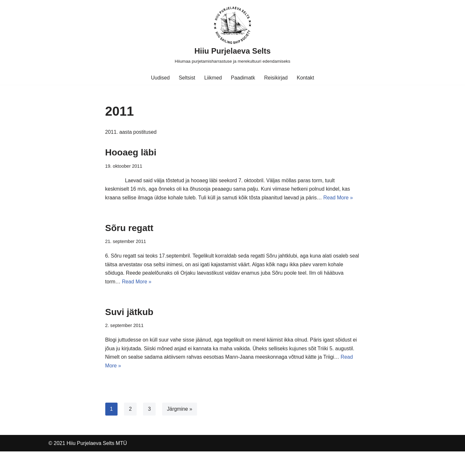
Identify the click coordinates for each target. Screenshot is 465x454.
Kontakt (306, 77)
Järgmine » (179, 411)
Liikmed (213, 77)
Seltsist (186, 77)
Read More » (341, 198)
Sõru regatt (129, 229)
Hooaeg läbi (131, 153)
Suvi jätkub (129, 314)
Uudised (159, 77)
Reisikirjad (276, 77)
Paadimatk (243, 77)
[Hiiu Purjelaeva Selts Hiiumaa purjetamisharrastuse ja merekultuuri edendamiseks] (232, 35)
